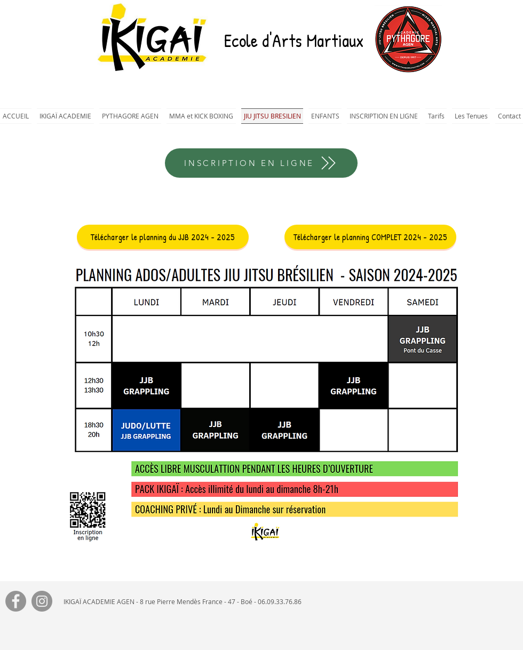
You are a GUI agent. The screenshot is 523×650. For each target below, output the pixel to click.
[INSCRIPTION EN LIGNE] (261, 163)
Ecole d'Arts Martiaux (293, 40)
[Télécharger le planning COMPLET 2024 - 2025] (370, 237)
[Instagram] (41, 601)
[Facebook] (15, 601)
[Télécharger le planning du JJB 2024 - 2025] (163, 237)
